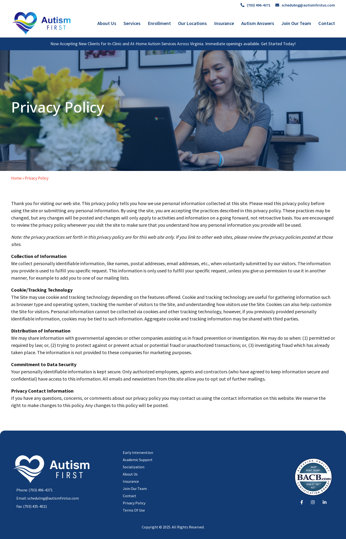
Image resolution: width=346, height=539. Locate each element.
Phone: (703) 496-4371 (34, 490)
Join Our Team (296, 23)
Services (132, 23)
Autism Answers (257, 23)
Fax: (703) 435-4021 (31, 506)
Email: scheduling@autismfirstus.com (47, 498)
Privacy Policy (134, 503)
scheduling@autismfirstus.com (305, 5)
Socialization (133, 466)
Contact (326, 23)
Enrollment (159, 23)
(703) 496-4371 (256, 5)
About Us (106, 23)
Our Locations (192, 23)
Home (16, 178)
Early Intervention (138, 452)
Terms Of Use (134, 510)
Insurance (224, 23)
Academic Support (138, 459)
